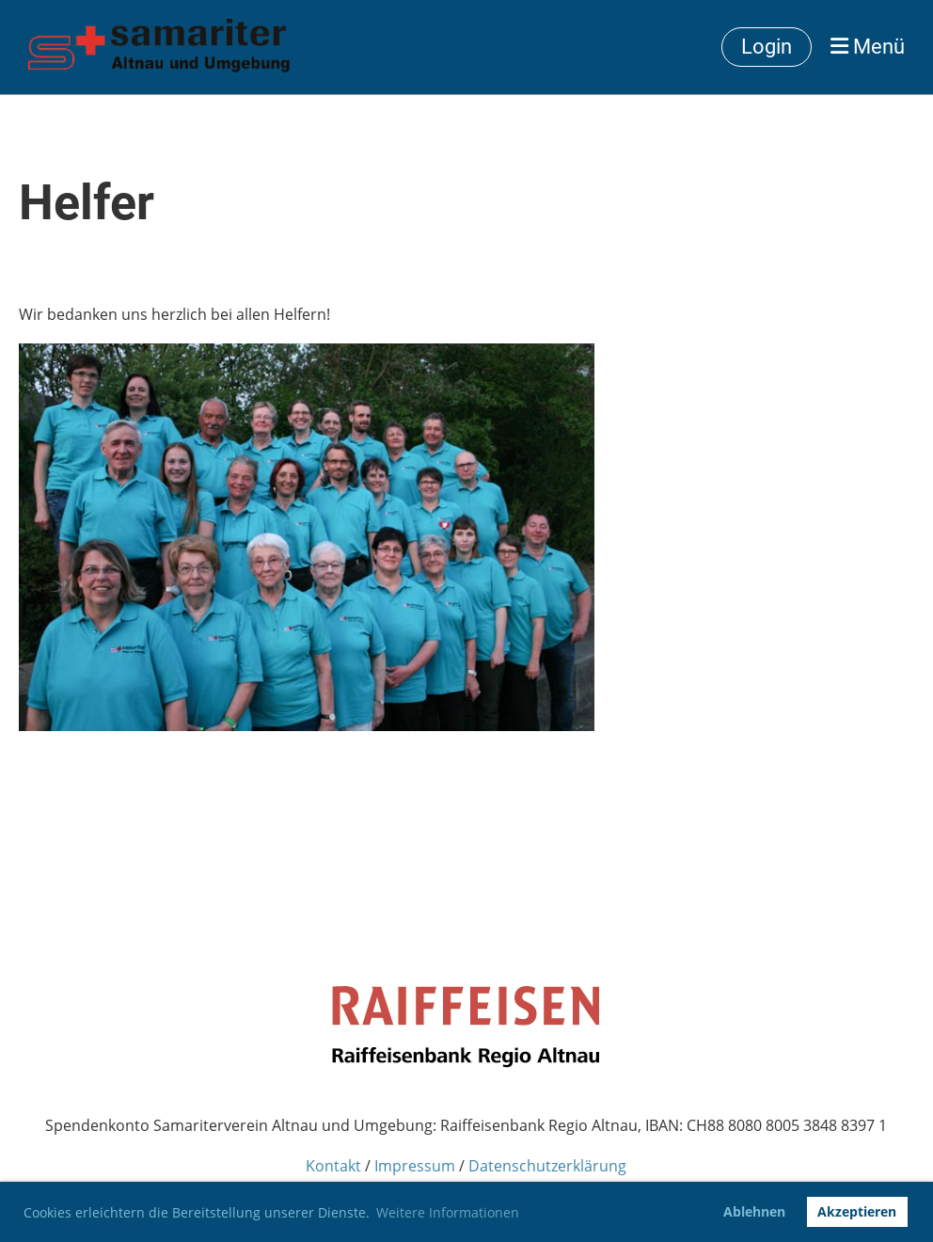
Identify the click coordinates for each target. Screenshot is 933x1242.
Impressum (414, 1165)
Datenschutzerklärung (547, 1165)
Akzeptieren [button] (856, 1211)
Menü (867, 46)
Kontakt (333, 1165)
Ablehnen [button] (754, 1211)
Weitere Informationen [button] (447, 1212)
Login (766, 46)
